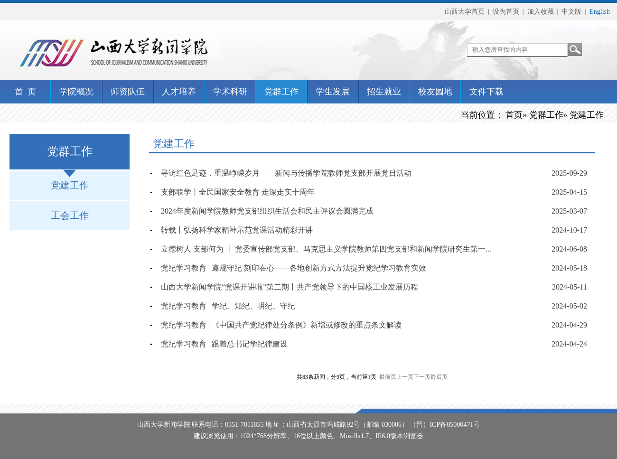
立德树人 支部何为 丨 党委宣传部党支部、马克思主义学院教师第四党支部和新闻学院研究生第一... (326, 249)
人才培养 (179, 91)
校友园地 (435, 91)
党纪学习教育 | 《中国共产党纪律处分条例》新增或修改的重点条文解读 (281, 325)
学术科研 (230, 91)
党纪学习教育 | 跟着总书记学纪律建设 (224, 344)
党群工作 (281, 91)
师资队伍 (128, 91)
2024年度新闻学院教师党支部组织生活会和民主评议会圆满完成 (267, 211)
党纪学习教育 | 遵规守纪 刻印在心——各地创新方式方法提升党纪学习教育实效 (293, 268)
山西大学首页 (465, 11)
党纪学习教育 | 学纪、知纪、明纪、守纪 (228, 306)
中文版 (571, 11)
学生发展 (333, 91)
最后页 (439, 377)
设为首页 (506, 11)
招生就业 (384, 91)
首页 (514, 115)
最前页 (387, 377)
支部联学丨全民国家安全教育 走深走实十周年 (238, 192)
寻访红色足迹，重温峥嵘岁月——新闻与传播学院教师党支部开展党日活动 (286, 173)
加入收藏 (540, 11)
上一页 (404, 377)
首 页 (25, 91)
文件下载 (486, 91)
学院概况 (76, 91)
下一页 (421, 377)
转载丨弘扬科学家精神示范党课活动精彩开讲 (237, 230)
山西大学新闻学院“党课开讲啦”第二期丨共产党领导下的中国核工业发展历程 (289, 287)
